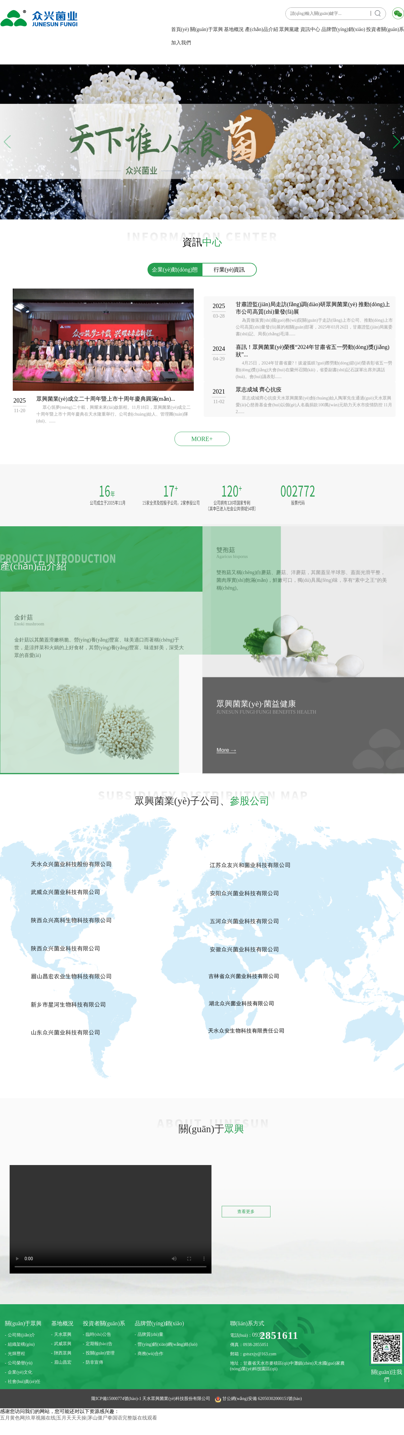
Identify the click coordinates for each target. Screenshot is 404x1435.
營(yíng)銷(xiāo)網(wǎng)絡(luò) (167, 1344)
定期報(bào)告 (99, 1343)
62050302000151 (273, 1398)
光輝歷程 (16, 1353)
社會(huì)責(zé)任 (24, 1381)
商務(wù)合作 (150, 1353)
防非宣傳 (94, 1362)
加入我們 (181, 42)
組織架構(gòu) (21, 1344)
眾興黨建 (289, 29)
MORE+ (202, 438)
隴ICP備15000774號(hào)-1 (117, 1398)
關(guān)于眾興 (206, 29)
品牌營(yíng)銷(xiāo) (343, 29)
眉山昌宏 (62, 1362)
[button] (397, 142)
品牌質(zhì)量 (150, 1334)
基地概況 (234, 29)
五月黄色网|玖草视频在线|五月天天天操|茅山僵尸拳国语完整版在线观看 (78, 1417)
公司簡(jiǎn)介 (21, 1335)
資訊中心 (310, 29)
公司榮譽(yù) (20, 1363)
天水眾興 (62, 1334)
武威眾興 (62, 1343)
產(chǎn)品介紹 (261, 29)
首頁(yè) (180, 29)
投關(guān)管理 (100, 1353)
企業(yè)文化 (20, 1372)
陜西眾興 (62, 1353)
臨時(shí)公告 (98, 1334)
